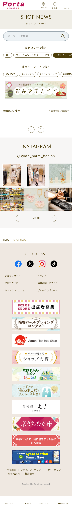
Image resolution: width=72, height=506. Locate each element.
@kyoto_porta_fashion (36, 155)
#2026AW (10, 74)
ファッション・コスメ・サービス (32, 55)
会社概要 (11, 470)
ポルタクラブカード (48, 290)
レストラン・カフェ (15, 290)
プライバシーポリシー (32, 470)
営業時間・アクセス (48, 282)
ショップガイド (12, 275)
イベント (42, 275)
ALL (8, 55)
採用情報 (29, 473)
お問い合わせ (14, 473)
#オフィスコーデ (48, 74)
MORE (36, 218)
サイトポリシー (55, 470)
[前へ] (31, 129)
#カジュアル (28, 74)
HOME (6, 239)
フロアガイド (11, 282)
